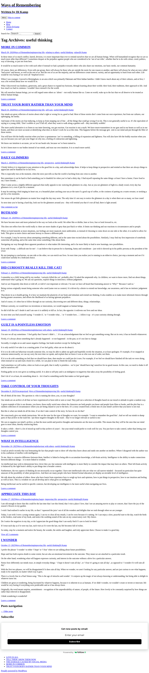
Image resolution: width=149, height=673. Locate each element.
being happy (39, 499)
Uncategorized (22, 391)
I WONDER (9, 540)
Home (8, 22)
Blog (8, 24)
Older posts (7, 611)
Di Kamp (83, 52)
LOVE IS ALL (12, 657)
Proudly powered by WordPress (14, 671)
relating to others (52, 52)
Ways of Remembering (23, 52)
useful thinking (66, 52)
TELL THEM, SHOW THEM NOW (21, 659)
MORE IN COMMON (16, 47)
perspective (49, 163)
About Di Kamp (12, 27)
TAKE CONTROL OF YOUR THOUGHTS (29, 386)
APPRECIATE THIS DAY (18, 493)
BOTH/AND (9, 212)
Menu (4, 18)
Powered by (74, 652)
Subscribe (74, 641)
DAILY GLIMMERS (15, 157)
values (76, 52)
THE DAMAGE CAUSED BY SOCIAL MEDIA (26, 662)
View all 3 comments (9, 534)
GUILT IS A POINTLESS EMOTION (26, 324)
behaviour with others (43, 330)
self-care (49, 110)
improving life (39, 52)
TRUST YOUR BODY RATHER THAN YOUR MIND (37, 104)
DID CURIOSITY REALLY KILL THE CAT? (31, 267)
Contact (9, 29)
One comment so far (9, 207)
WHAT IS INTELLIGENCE (20, 441)
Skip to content (14, 17)
